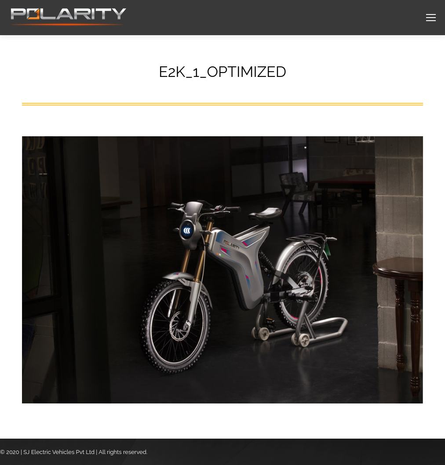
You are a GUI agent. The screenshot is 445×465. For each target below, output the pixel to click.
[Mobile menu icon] (431, 17)
